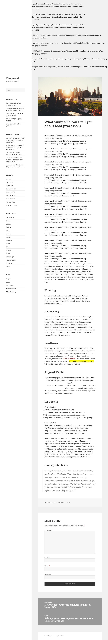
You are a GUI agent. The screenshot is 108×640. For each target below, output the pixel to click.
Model (8, 244)
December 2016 (11, 195)
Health (8, 237)
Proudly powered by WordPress (55, 636)
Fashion (8, 227)
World (8, 266)
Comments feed (11, 288)
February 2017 (11, 189)
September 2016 (11, 205)
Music (8, 247)
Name (47, 557)
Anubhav (61, 502)
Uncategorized (11, 260)
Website (48, 574)
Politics (8, 250)
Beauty (8, 221)
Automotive (10, 217)
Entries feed (10, 285)
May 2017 (9, 179)
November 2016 (11, 199)
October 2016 (10, 202)
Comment (49, 530)
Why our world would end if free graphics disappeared (15, 140)
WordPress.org (11, 292)
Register (9, 279)
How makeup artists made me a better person (14, 160)
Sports (8, 253)
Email (47, 566)
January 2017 (10, 192)
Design (8, 224)
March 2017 (10, 186)
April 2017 (9, 182)
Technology (10, 257)
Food (7, 230)
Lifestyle (9, 240)
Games (8, 234)
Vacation (9, 263)
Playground (12, 78)
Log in (8, 282)
